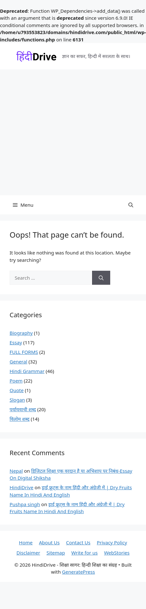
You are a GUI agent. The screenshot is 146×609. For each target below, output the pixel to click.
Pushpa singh (25, 504)
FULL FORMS (24, 352)
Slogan (17, 400)
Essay (16, 342)
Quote (17, 390)
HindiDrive (21, 487)
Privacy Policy (112, 542)
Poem (16, 380)
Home (26, 542)
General (18, 361)
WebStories (117, 552)
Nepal (16, 471)
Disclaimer (28, 552)
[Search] (101, 278)
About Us (49, 542)
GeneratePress (78, 572)
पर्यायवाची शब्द (23, 409)
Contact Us (78, 542)
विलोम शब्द (19, 419)
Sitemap (56, 552)
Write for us (84, 552)
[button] (131, 204)
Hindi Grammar (27, 371)
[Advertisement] (60, 132)
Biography (21, 333)
